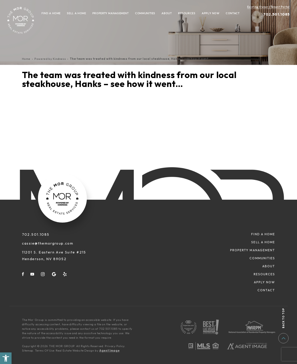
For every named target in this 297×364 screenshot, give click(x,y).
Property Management (110, 13)
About (166, 13)
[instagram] (43, 274)
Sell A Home (76, 13)
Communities (145, 13)
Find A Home (51, 13)
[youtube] (32, 274)
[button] (6, 358)
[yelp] (65, 274)
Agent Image (109, 350)
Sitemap (28, 350)
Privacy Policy (115, 346)
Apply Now (210, 13)
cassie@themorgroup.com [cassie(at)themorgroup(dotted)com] (48, 243)
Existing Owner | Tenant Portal (268, 6)
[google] (54, 274)
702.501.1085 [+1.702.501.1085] (276, 14)
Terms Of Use (44, 350)
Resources (186, 13)
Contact (232, 13)
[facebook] (23, 274)
